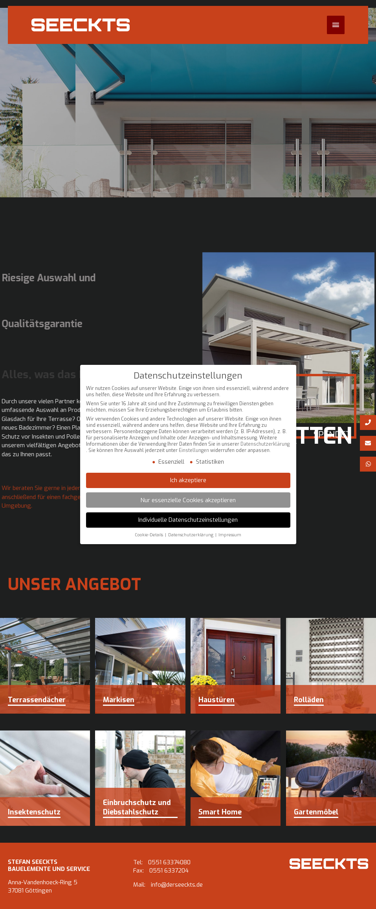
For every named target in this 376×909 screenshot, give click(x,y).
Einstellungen (194, 451)
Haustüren (216, 700)
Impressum (229, 535)
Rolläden (309, 700)
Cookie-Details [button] (149, 535)
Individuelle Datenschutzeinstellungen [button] (188, 520)
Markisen (118, 700)
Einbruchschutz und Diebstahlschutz (137, 807)
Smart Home (220, 812)
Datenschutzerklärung (265, 444)
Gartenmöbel (316, 812)
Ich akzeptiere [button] (188, 481)
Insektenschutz (34, 812)
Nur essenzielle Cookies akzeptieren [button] (188, 500)
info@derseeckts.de (177, 885)
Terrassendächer (37, 700)
